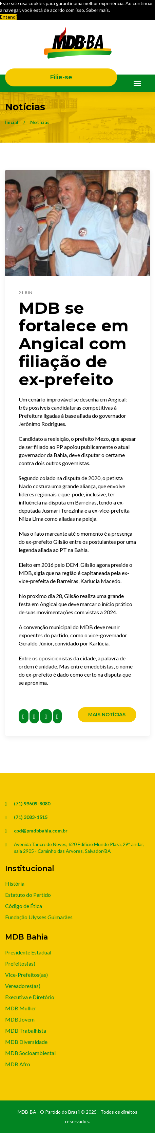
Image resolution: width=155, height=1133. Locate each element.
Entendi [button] (8, 17)
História (14, 883)
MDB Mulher (20, 1008)
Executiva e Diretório (29, 997)
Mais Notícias (106, 715)
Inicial (11, 122)
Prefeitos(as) (20, 963)
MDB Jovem (20, 1019)
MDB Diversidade (26, 1041)
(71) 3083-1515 (30, 817)
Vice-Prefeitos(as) (26, 974)
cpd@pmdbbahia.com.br (40, 830)
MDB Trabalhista (25, 1030)
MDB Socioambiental (30, 1053)
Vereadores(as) (22, 986)
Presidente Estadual (28, 952)
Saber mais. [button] (98, 10)
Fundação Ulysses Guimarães (39, 917)
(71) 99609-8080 (32, 803)
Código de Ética (23, 906)
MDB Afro (17, 1064)
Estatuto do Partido (28, 894)
